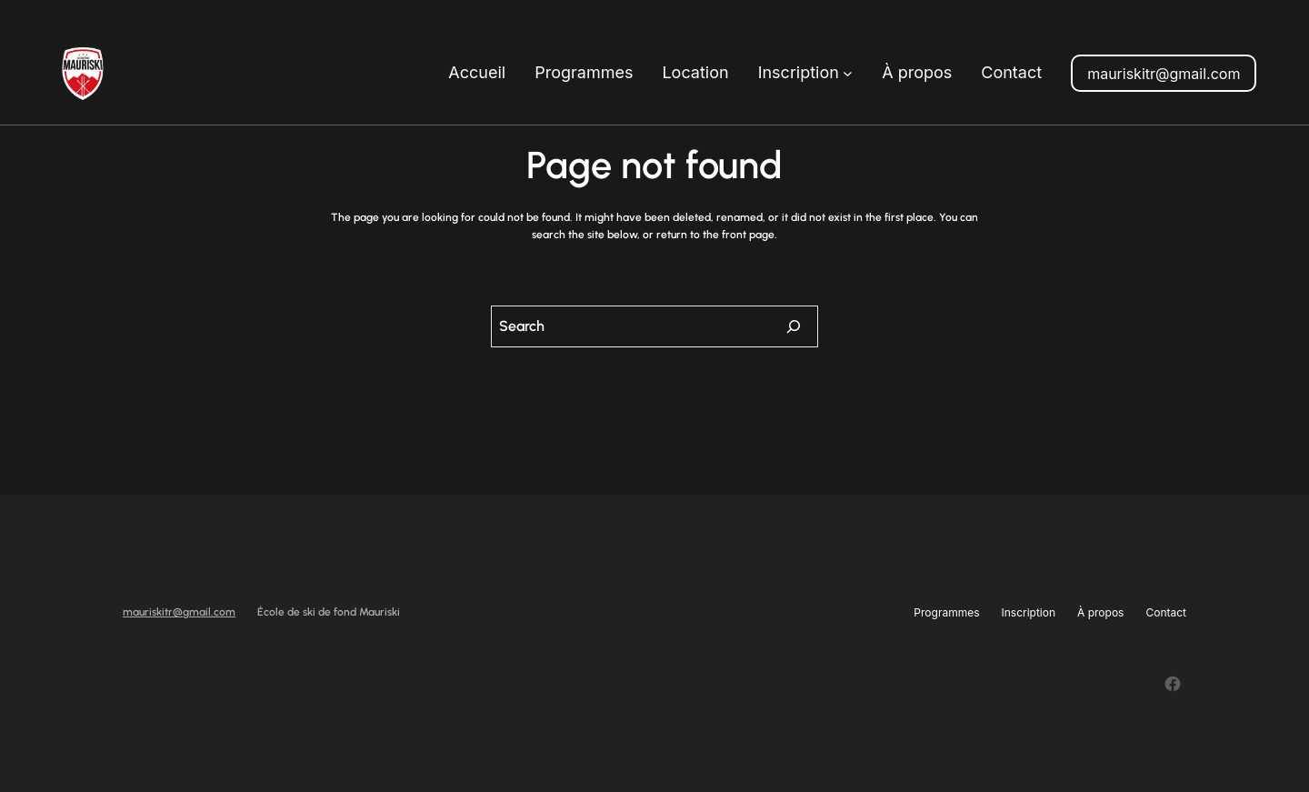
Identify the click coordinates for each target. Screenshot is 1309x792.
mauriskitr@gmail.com (1163, 74)
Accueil (476, 72)
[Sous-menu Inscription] (848, 73)
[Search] (794, 326)
